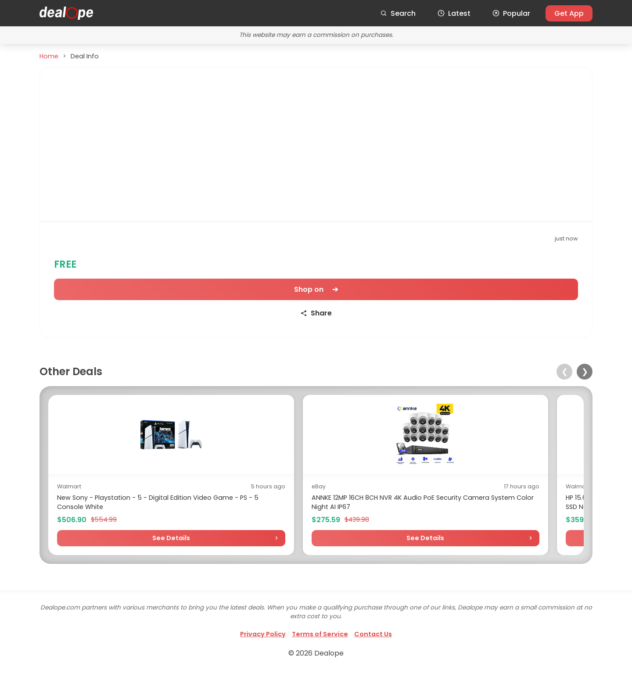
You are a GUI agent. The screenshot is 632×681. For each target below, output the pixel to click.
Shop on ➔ (316, 289)
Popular (511, 13)
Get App (569, 13)
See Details (114, 547)
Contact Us (373, 643)
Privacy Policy (263, 643)
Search (398, 13)
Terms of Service (320, 643)
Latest (454, 13)
